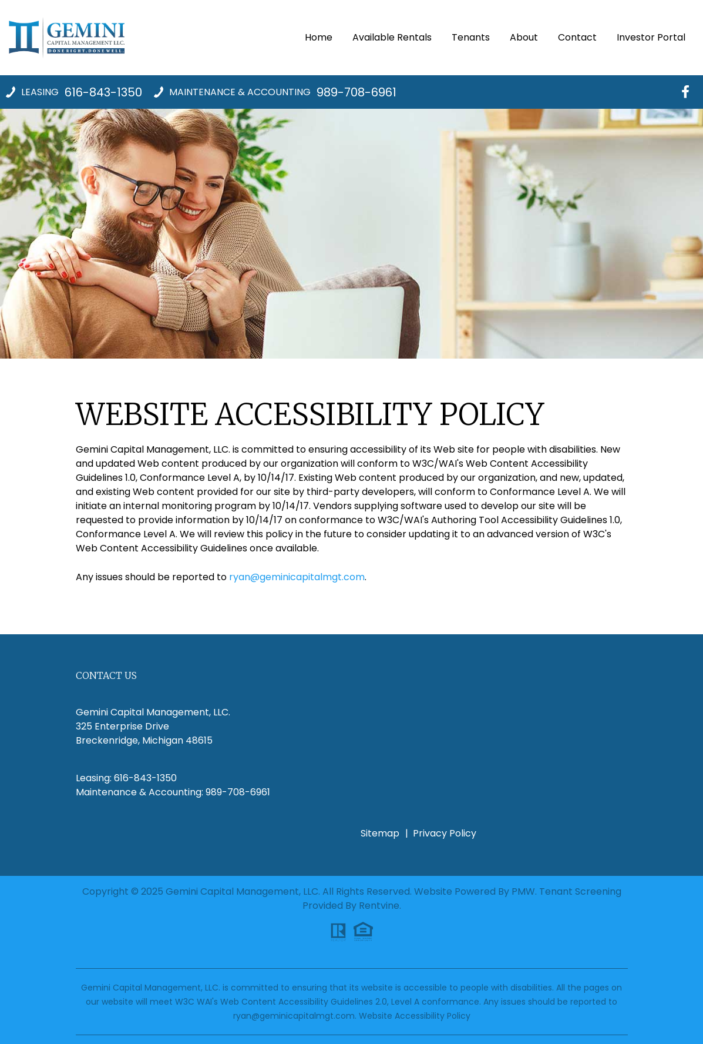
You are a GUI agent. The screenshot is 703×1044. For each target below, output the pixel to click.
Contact (577, 37)
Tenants (471, 37)
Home (318, 37)
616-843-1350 (103, 92)
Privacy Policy (444, 833)
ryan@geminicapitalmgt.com (297, 577)
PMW (523, 891)
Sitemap (380, 833)
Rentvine (379, 905)
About (524, 37)
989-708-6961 (356, 92)
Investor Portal (651, 37)
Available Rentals (392, 37)
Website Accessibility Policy (414, 1016)
